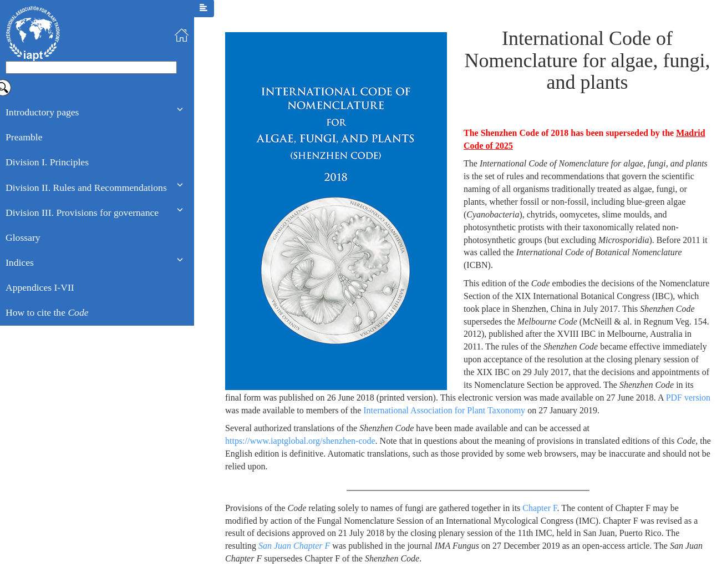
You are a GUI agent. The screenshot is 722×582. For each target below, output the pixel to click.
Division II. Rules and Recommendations (86, 187)
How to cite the (47, 312)
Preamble (24, 137)
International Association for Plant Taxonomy (444, 410)
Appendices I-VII (40, 287)
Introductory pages (42, 112)
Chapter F (539, 508)
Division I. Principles (47, 162)
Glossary (23, 237)
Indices (20, 262)
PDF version (688, 397)
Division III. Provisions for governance (82, 212)
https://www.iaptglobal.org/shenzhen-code (300, 441)
